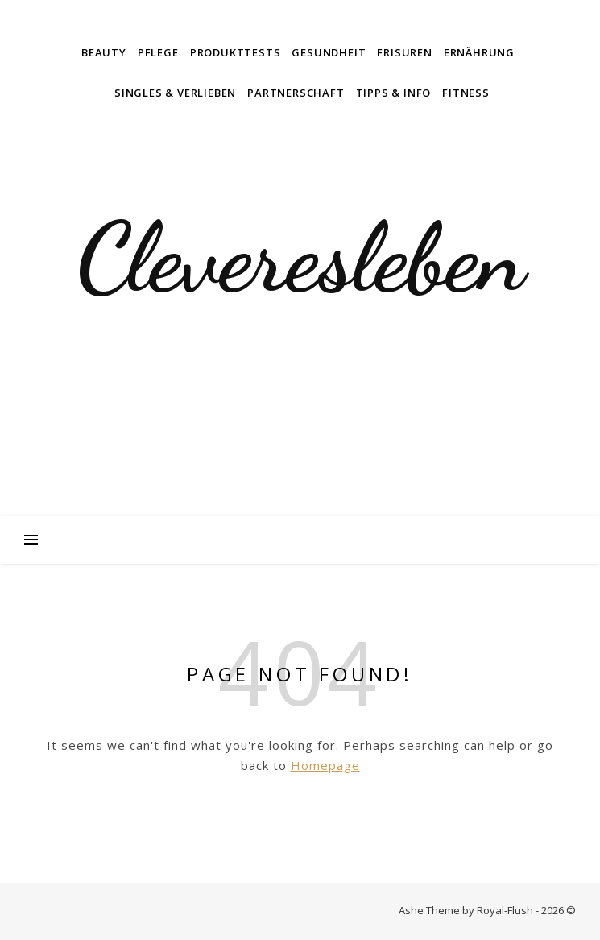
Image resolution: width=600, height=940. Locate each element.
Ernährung (479, 52)
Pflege (158, 52)
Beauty (103, 52)
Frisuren (404, 52)
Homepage (325, 765)
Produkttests (235, 52)
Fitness (466, 92)
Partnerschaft (295, 92)
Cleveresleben (300, 257)
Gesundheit (329, 52)
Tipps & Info (394, 92)
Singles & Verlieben (175, 92)
